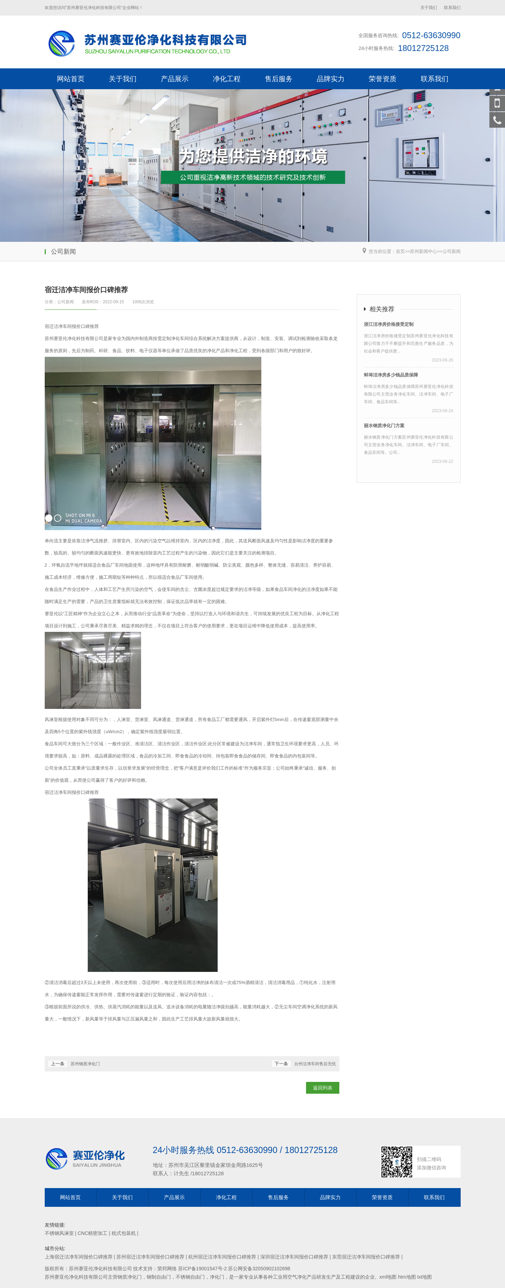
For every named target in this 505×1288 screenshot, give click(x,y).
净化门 (217, 1277)
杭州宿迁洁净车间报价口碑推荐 (222, 1257)
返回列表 (322, 1088)
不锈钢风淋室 (59, 1233)
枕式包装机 (124, 1233)
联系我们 (452, 7)
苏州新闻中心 (423, 251)
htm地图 (407, 1277)
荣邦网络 (167, 1268)
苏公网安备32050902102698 (259, 1268)
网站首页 (71, 79)
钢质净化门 (129, 1277)
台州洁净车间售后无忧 (315, 1063)
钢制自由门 (159, 1277)
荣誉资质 (383, 79)
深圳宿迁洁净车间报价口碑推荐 (294, 1257)
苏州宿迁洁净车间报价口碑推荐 (150, 1257)
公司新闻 (452, 251)
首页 (400, 251)
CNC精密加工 (92, 1233)
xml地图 (388, 1277)
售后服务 (279, 79)
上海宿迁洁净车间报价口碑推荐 (79, 1257)
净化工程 (227, 79)
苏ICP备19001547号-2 (202, 1268)
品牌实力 (331, 79)
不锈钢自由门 (190, 1277)
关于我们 (428, 7)
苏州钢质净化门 (85, 1063)
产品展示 (175, 79)
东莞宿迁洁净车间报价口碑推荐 (366, 1257)
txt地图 (424, 1277)
